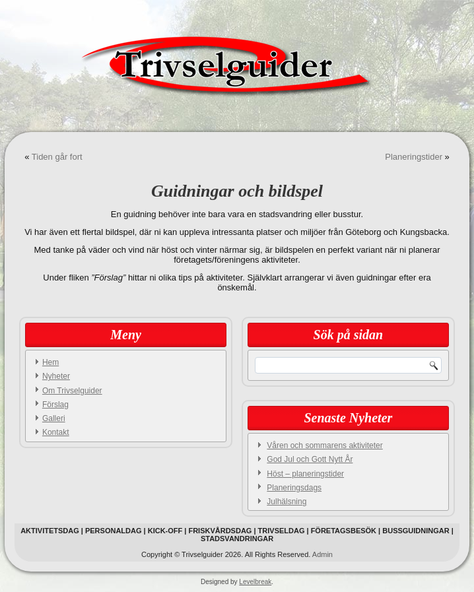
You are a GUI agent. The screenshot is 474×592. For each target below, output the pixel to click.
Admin (322, 554)
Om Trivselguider (72, 390)
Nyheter (56, 376)
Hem (50, 362)
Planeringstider (413, 157)
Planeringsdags (294, 487)
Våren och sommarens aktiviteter (324, 445)
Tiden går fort (57, 157)
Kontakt (55, 432)
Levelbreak (255, 581)
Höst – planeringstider (305, 473)
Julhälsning (286, 501)
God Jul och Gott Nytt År (310, 459)
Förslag (55, 404)
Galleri (53, 418)
